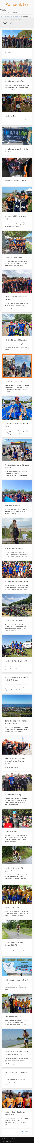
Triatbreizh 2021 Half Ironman (14, 620)
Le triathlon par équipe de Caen (14, 81)
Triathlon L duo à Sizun (12, 907)
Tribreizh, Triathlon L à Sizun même (16, 340)
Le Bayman (8, 52)
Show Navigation (27, 16)
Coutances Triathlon (17, 4)
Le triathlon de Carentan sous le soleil (16, 581)
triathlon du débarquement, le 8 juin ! (16, 980)
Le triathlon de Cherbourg (13, 794)
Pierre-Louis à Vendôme (12, 505)
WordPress (12, 1141)
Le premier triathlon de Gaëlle (14, 548)
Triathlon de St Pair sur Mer (13, 381)
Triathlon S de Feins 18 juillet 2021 (16, 661)
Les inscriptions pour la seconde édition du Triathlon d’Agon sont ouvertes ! (15, 761)
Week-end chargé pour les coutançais (10, 16)
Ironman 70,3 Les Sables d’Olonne (15, 180)
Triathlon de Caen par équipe (14, 257)
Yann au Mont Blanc (11, 831)
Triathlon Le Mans (10, 116)
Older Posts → (25, 1132)
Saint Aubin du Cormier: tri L (14, 1016)
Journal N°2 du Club (5, 13)
